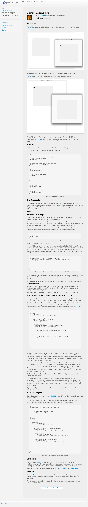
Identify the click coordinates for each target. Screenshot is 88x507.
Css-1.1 (29, 150)
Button (4, 30)
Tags (41, 1)
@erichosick (74, 468)
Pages (36, 1)
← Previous (45, 488)
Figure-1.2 (30, 76)
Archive (53, 488)
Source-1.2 (56, 248)
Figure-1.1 (30, 27)
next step (32, 475)
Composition (6, 23)
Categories (29, 1)
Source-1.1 (30, 222)
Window (5, 28)
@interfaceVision (61, 468)
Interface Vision (7, 10)
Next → (59, 488)
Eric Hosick (41, 16)
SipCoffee (40, 140)
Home (22, 1)
